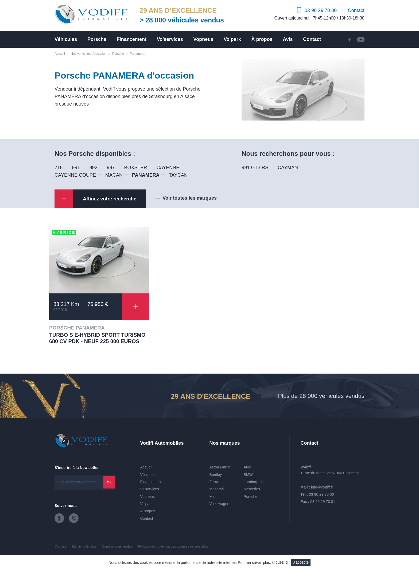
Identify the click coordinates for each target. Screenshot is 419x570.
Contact (356, 10)
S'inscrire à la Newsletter (77, 468)
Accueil (60, 54)
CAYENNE (168, 167)
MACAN (114, 175)
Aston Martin (219, 467)
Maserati (216, 489)
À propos (261, 39)
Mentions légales (84, 546)
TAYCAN (178, 175)
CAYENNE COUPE (75, 175)
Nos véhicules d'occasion (88, 54)
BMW (248, 474)
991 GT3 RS (255, 167)
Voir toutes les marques (189, 198)
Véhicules (66, 39)
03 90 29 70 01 (322, 501)
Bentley (215, 474)
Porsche (96, 39)
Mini (212, 496)
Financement (131, 39)
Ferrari (214, 482)
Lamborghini (254, 482)
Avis (288, 39)
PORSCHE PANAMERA (77, 328)
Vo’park (232, 39)
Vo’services (170, 39)
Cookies (60, 546)
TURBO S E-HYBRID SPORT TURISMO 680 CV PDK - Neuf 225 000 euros (97, 338)
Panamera (137, 54)
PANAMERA (146, 175)
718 (59, 167)
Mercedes (252, 489)
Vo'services (149, 489)
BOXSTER (135, 167)
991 (76, 167)
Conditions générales (117, 546)
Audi (247, 467)
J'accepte (301, 562)
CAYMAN (288, 167)
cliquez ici (280, 562)
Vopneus (203, 39)
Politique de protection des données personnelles (173, 546)
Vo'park (146, 504)
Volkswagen (219, 504)
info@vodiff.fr (322, 487)
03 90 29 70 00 (321, 494)
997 (111, 167)
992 (93, 167)
